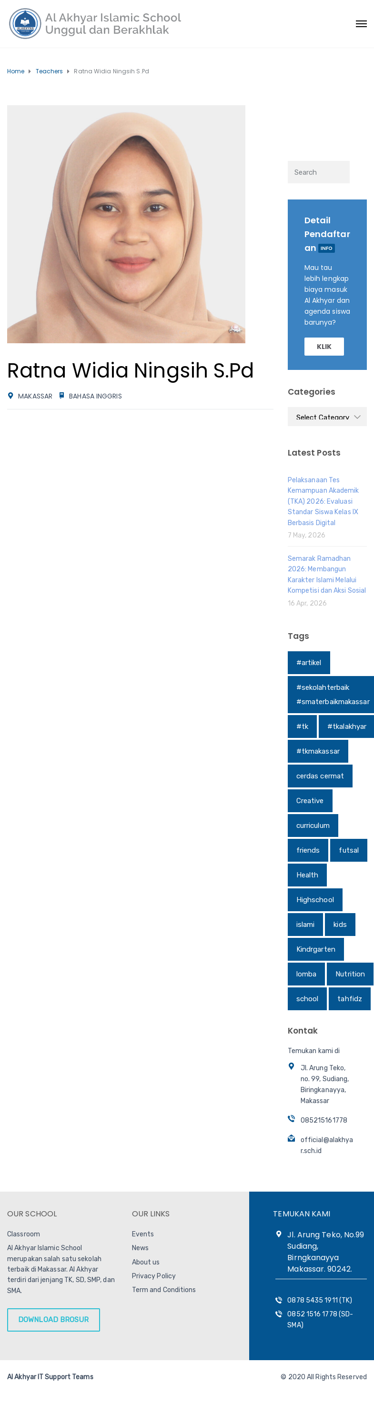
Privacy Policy (154, 1276)
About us (146, 1262)
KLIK (324, 346)
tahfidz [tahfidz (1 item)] (349, 999)
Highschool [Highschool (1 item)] (315, 900)
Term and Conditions (164, 1290)
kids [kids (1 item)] (340, 924)
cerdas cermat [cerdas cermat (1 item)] (320, 776)
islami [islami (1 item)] (305, 924)
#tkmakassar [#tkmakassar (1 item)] (318, 751)
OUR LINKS (151, 1213)
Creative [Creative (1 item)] (310, 800)
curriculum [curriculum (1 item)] (313, 825)
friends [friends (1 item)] (308, 850)
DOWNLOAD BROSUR (53, 1319)
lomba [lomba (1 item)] (306, 974)
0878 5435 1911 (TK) (319, 1300)
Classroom (23, 1234)
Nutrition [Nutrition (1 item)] (350, 974)
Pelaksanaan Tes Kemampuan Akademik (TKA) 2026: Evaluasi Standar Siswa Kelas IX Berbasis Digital (323, 501)
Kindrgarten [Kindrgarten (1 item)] (315, 949)
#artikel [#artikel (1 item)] (309, 662)
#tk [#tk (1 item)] (302, 726)
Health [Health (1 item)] (307, 875)
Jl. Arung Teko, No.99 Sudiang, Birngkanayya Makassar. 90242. (325, 1251)
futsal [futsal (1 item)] (349, 850)
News (140, 1248)
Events (143, 1234)
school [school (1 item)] (307, 999)
